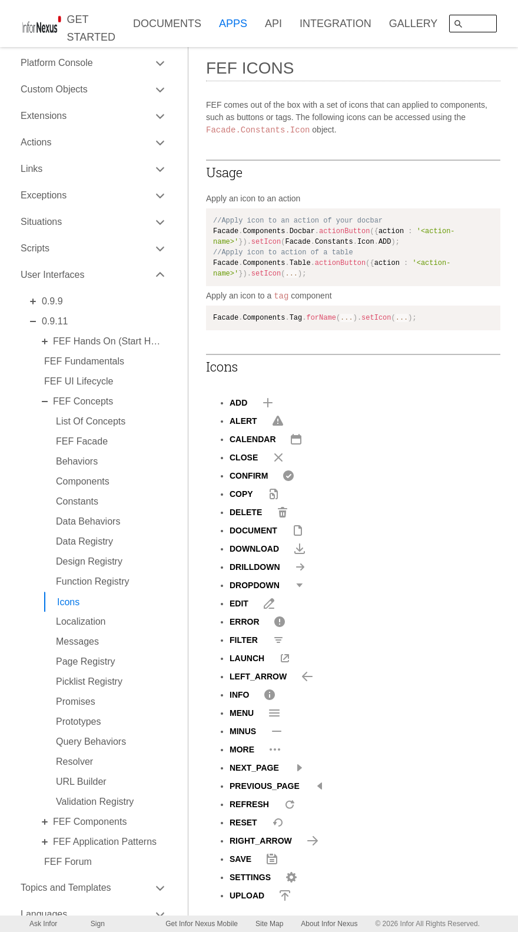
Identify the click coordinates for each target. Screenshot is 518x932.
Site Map (269, 924)
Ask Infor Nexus (43, 926)
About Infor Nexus (329, 924)
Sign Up (98, 926)
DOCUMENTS (167, 23)
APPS (233, 23)
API (273, 23)
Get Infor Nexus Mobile (201, 924)
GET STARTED (91, 28)
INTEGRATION (335, 23)
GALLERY (413, 23)
